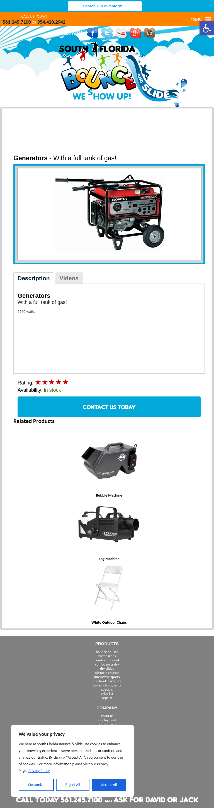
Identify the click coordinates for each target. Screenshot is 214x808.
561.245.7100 (17, 22)
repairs (107, 698)
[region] (72, 761)
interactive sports (107, 677)
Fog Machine (109, 559)
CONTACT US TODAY (109, 407)
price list (107, 693)
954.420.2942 (51, 22)
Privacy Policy (39, 770)
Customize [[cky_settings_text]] (36, 784)
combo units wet (107, 660)
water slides (107, 656)
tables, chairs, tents (107, 685)
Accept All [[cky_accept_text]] (109, 784)
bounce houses (107, 652)
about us (107, 716)
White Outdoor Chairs (109, 622)
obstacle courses (107, 673)
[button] (207, 28)
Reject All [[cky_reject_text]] (72, 784)
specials (107, 689)
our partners (107, 724)
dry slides (107, 668)
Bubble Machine (109, 495)
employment (107, 720)
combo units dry (107, 664)
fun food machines (107, 681)
